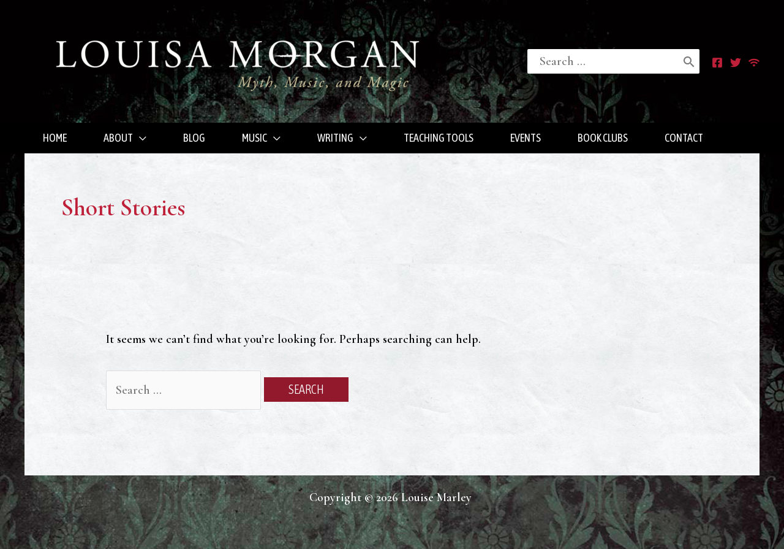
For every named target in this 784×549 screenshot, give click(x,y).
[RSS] (754, 62)
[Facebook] (717, 62)
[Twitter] (735, 62)
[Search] (689, 61)
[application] (139, 138)
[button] (125, 138)
